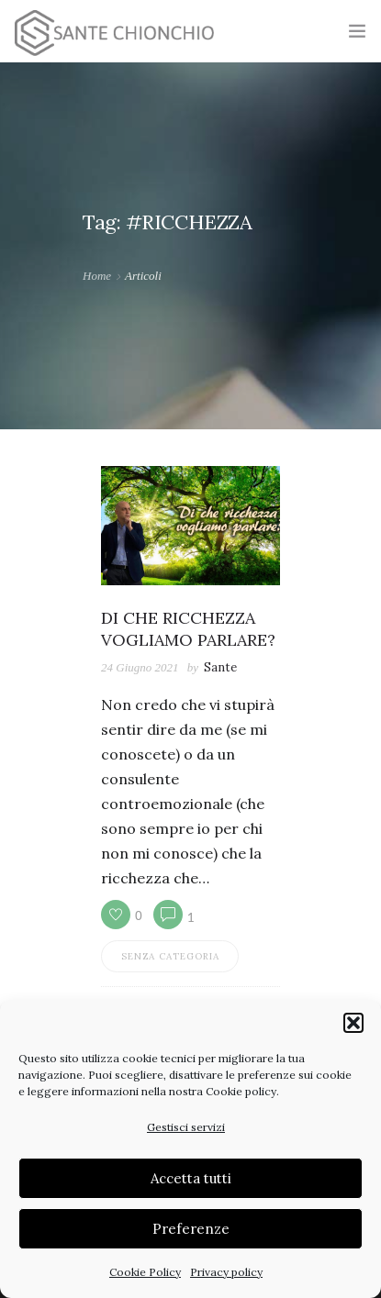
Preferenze (191, 1228)
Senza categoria (170, 956)
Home (97, 276)
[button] (353, 1023)
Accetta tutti (191, 1178)
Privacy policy (226, 1272)
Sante (220, 667)
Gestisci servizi (186, 1127)
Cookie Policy (145, 1272)
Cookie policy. (242, 1091)
